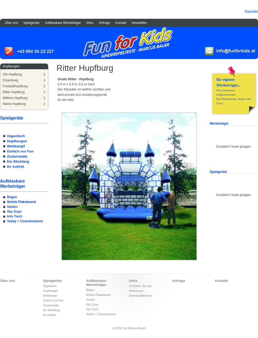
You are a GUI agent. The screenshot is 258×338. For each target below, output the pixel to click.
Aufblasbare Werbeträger (63, 23)
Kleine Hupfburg (14, 104)
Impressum (136, 290)
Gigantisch (16, 136)
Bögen (12, 197)
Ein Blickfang (18, 161)
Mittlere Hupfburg (15, 98)
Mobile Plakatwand (21, 202)
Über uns (11, 23)
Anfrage (104, 23)
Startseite (251, 11)
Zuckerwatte (17, 156)
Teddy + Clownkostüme (25, 221)
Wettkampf (16, 146)
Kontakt (120, 23)
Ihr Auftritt (15, 167)
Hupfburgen (17, 141)
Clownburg (10, 80)
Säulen (12, 207)
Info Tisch (14, 216)
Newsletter (139, 23)
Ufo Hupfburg (12, 74)
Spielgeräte (31, 23)
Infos (89, 23)
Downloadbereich (140, 295)
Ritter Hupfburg (13, 92)
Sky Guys (14, 211)
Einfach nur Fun (20, 151)
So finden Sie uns (140, 286)
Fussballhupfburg (15, 86)
